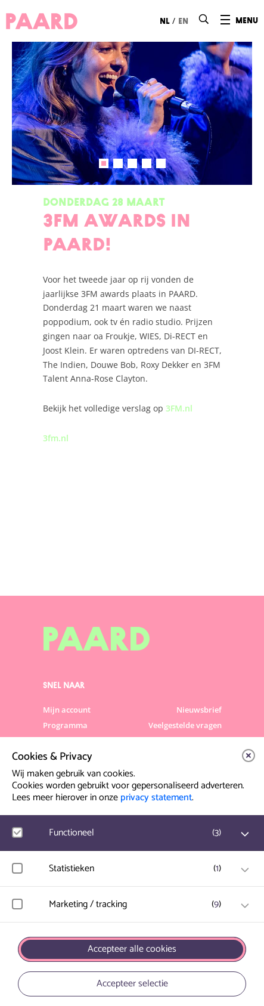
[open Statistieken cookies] (245, 870)
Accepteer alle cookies (132, 949)
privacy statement (156, 798)
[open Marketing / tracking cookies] (245, 906)
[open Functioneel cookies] (245, 834)
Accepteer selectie (132, 984)
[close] (248, 755)
